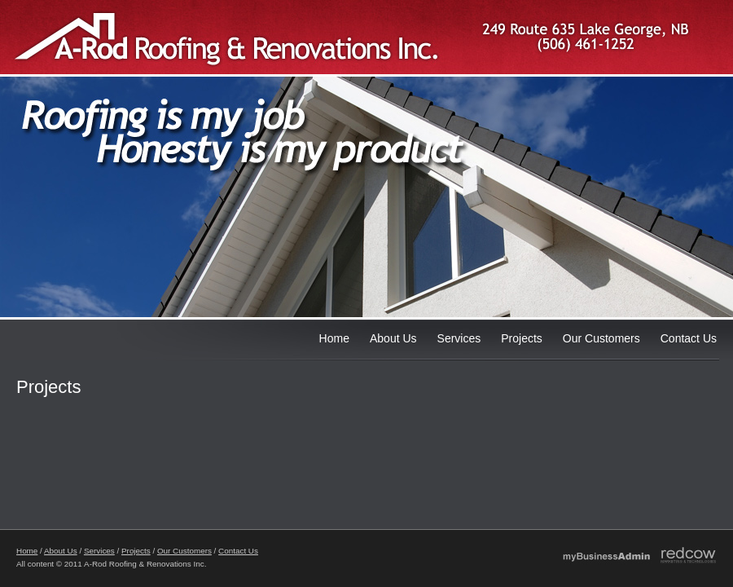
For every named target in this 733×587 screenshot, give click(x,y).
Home (334, 338)
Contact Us (689, 338)
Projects (521, 338)
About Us (393, 338)
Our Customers (601, 338)
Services (459, 338)
